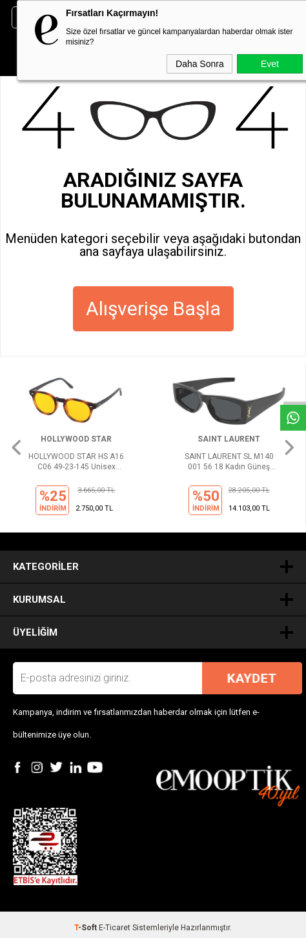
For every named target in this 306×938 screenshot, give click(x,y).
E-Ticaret (114, 927)
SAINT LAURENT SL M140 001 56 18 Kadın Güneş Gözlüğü (229, 462)
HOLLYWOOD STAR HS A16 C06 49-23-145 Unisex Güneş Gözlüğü (76, 462)
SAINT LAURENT (229, 439)
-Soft (86, 927)
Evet (270, 64)
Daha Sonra (200, 64)
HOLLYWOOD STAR (76, 439)
